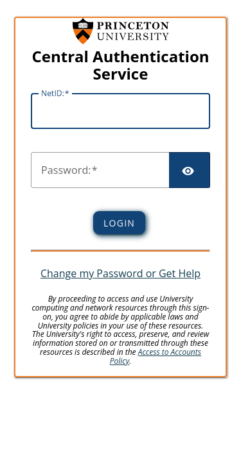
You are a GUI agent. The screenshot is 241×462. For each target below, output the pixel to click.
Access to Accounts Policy (155, 356)
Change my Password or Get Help (120, 273)
